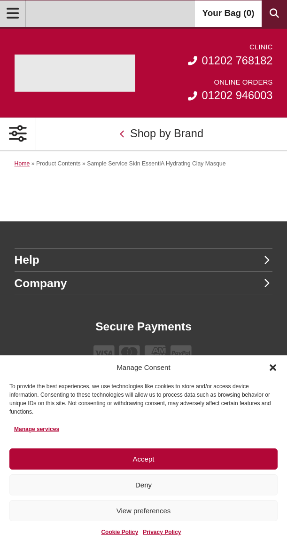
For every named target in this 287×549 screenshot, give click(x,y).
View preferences (143, 511)
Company (143, 283)
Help (143, 259)
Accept (144, 459)
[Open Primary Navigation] (18, 134)
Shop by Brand (161, 133)
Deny (143, 485)
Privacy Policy (162, 532)
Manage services (36, 429)
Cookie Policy (119, 532)
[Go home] (75, 73)
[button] (273, 367)
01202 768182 (230, 54)
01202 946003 (230, 89)
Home (22, 163)
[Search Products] (274, 13)
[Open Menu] (13, 13)
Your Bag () (228, 13)
